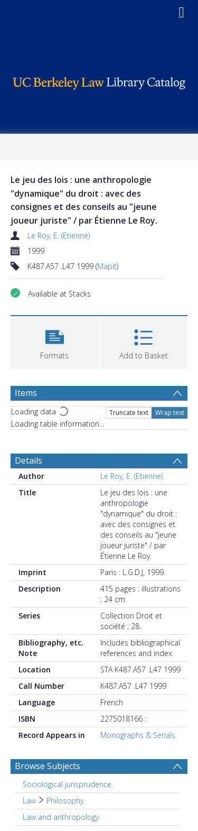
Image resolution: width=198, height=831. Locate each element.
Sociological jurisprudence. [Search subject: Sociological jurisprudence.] (68, 784)
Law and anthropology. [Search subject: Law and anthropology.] (61, 817)
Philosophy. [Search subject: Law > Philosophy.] (65, 801)
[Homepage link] (99, 80)
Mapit (107, 266)
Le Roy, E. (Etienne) (58, 235)
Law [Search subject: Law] (29, 801)
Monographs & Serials (137, 735)
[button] (55, 341)
